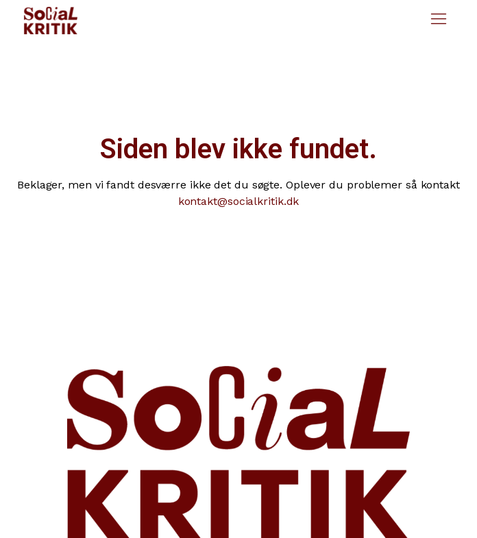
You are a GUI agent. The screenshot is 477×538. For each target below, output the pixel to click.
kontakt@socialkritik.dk (238, 201)
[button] (438, 20)
